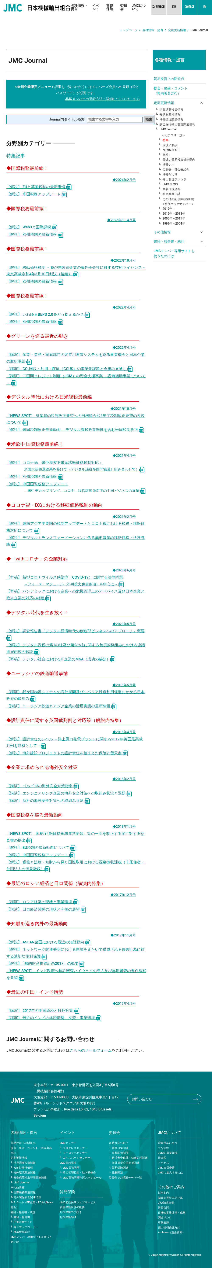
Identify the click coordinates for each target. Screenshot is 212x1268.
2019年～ (169, 208)
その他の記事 (178, 199)
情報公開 (163, 1207)
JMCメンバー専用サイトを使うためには (174, 253)
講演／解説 (170, 145)
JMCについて (139, 7)
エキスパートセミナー (76, 1157)
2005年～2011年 (174, 218)
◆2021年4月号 (124, 456)
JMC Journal (168, 129)
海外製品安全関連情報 (27, 1197)
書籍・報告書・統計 (23, 1212)
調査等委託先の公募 (170, 1197)
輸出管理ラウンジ (174, 179)
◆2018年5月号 (124, 685)
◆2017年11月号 (123, 935)
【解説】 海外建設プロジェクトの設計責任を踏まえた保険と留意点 (67, 753)
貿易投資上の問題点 (169, 79)
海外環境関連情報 (171, 119)
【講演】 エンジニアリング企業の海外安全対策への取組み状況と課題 (69, 793)
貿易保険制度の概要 (72, 1207)
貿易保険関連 (120, 1167)
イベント (95, 7)
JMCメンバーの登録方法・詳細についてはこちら (102, 99)
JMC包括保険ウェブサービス (78, 1202)
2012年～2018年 (174, 213)
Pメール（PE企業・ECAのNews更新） (32, 1205)
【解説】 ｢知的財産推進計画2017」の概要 (45, 963)
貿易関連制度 (120, 1152)
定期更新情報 (177, 30)
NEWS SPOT (171, 150)
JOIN (174, 7)
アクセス (163, 1162)
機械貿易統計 (22, 1232)
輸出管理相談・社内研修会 (79, 1172)
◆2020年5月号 (124, 624)
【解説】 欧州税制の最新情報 (34, 234)
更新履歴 (163, 1222)
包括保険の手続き (71, 1212)
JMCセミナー (68, 1142)
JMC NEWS (170, 184)
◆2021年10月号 (123, 409)
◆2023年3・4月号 (121, 220)
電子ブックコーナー (26, 1227)
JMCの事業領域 (167, 1152)
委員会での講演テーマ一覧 (125, 1177)
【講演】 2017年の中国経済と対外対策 (42, 1011)
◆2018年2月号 (124, 779)
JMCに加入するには (170, 1172)
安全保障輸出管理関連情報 (177, 124)
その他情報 (17, 1187)
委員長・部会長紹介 (176, 169)
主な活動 (163, 1148)
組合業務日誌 (171, 194)
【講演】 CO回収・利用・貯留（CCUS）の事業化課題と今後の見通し (69, 369)
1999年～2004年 (174, 223)
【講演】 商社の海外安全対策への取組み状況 (48, 801)
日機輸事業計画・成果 (172, 1212)
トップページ (129, 30)
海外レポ (168, 164)
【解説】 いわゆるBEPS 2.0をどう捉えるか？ (48, 314)
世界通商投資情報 (171, 109)
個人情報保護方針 (169, 1227)
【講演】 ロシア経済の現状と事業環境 (42, 902)
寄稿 (166, 154)
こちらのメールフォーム (91, 1050)
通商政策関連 (120, 1148)
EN (204, 7)
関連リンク (165, 1217)
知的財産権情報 (170, 114)
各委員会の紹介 (118, 1142)
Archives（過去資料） (171, 1232)
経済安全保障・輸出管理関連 (130, 1157)
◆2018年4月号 (124, 732)
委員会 (123, 7)
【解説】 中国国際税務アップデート (40, 855)
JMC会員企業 (166, 1167)
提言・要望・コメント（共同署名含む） (171, 90)
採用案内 (163, 1192)
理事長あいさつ (167, 1142)
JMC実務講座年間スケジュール (82, 1177)
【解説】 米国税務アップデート (36, 194)
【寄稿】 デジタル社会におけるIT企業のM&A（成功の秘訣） (60, 659)
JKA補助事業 (166, 1202)
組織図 (162, 1157)
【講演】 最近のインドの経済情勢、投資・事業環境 (53, 1018)
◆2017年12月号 (123, 895)
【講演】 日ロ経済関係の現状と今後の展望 (46, 909)
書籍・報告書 (22, 1217)
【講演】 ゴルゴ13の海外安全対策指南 (42, 786)
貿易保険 (109, 7)
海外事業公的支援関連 (125, 1162)
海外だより (170, 174)
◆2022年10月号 (123, 260)
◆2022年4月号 (124, 307)
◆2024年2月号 (124, 180)
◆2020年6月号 (124, 570)
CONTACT (189, 7)
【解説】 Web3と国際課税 (31, 227)
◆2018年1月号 (124, 827)
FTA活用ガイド (23, 1222)
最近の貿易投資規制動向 (179, 159)
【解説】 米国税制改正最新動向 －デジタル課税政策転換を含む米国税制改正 (75, 430)
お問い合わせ (142, 1099)
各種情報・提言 (79, 7)
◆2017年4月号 (124, 1004)
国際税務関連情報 (25, 1192)
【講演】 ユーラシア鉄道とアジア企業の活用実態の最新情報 (61, 706)
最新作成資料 (171, 189)
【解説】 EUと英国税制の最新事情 (38, 187)
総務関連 (117, 1172)
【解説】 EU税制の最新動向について (40, 847)
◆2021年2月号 (124, 517)
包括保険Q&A (68, 1217)
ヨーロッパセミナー (75, 1152)
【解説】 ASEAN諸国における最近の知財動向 (48, 942)
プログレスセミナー (75, 1148)
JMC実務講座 (68, 1162)
